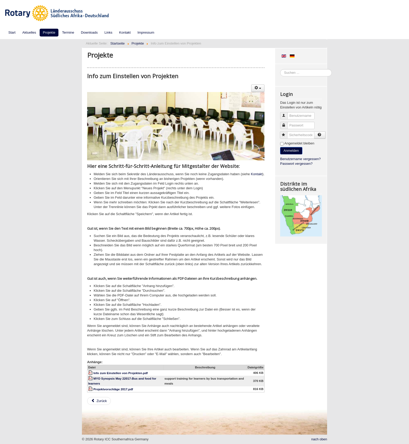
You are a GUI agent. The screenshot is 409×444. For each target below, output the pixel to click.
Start (11, 32)
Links (108, 32)
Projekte (49, 32)
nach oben (319, 439)
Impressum (145, 32)
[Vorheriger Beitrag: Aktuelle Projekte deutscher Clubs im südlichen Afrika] (99, 401)
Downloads (89, 32)
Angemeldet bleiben (299, 143)
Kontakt (125, 32)
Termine (68, 32)
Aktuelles (29, 32)
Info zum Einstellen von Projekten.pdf (120, 373)
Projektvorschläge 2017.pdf (113, 389)
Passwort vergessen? (296, 164)
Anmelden (291, 151)
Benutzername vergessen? (300, 159)
